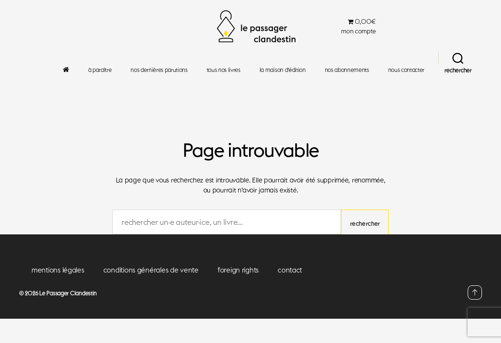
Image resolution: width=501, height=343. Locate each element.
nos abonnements (347, 70)
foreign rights (238, 269)
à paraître (100, 70)
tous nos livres (223, 70)
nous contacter (406, 70)
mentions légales (57, 269)
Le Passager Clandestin (68, 293)
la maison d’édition (283, 70)
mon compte (358, 31)
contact (290, 269)
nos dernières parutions (158, 70)
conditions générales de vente (151, 269)
